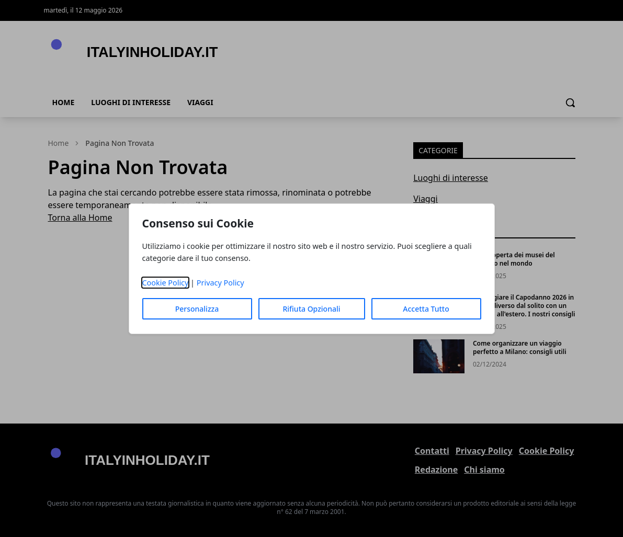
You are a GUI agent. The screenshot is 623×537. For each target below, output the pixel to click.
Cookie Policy (165, 283)
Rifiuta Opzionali (311, 309)
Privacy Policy (220, 283)
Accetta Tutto (426, 309)
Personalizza (197, 309)
